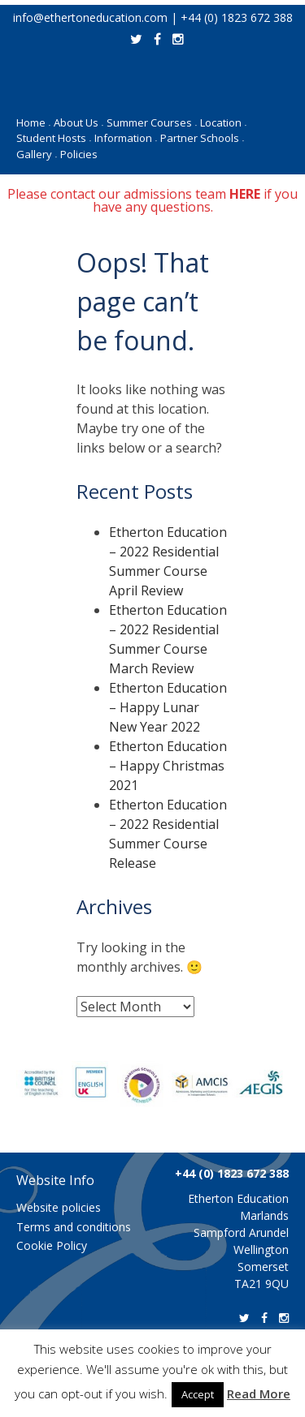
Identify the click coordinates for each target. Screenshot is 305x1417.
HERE (244, 194)
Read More (258, 1393)
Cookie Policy (51, 1245)
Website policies (58, 1207)
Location (223, 122)
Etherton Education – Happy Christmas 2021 (168, 765)
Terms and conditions (73, 1227)
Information (125, 138)
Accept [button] (197, 1394)
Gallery (36, 154)
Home (33, 122)
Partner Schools (202, 138)
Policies (79, 154)
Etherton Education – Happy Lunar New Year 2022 (168, 707)
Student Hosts (53, 138)
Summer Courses (152, 122)
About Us (78, 122)
